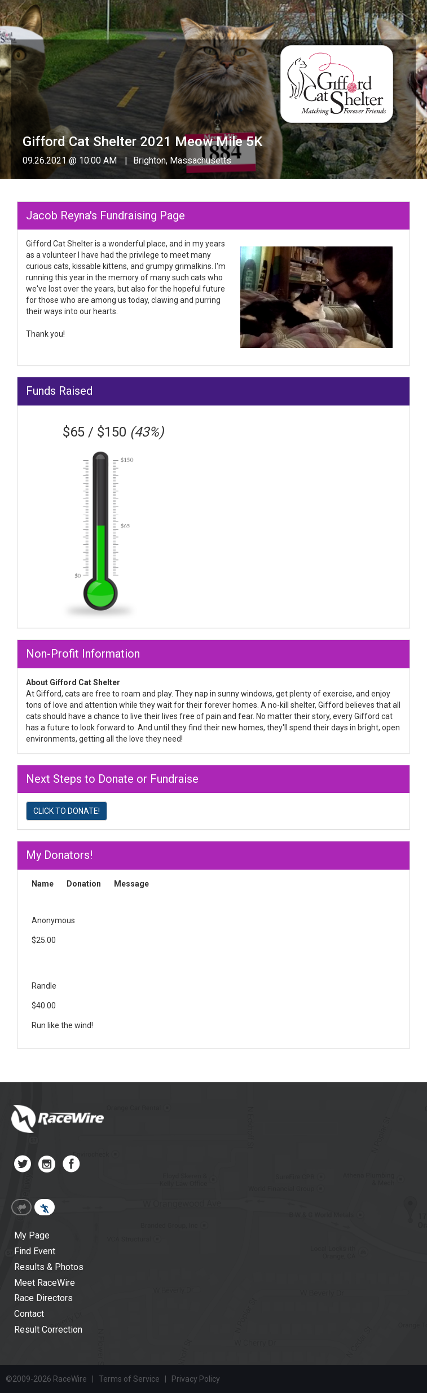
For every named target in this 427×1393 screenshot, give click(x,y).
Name (43, 883)
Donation (84, 883)
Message (131, 883)
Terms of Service (129, 1378)
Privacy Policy (195, 1378)
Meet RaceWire (44, 1282)
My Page (32, 1235)
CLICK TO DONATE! (66, 810)
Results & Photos (48, 1267)
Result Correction (48, 1329)
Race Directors (43, 1298)
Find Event (34, 1251)
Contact (29, 1313)
